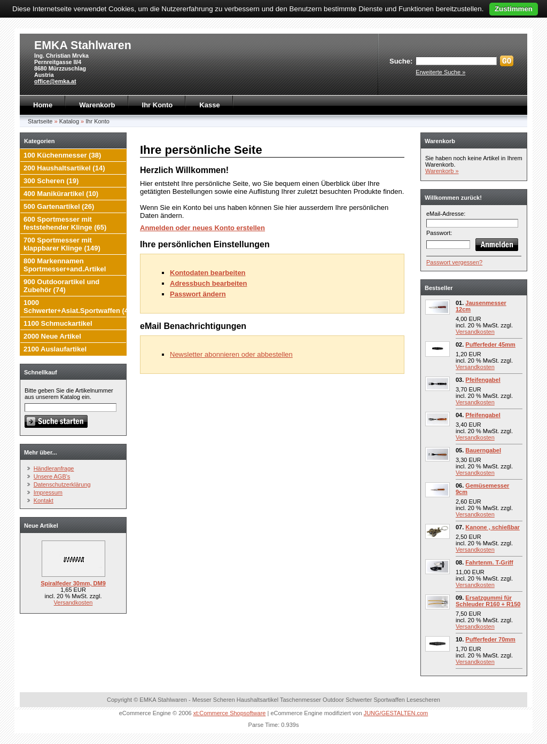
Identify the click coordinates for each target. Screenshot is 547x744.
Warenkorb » (442, 171)
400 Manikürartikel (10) (61, 194)
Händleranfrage (54, 468)
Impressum (48, 492)
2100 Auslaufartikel (55, 349)
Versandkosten (73, 602)
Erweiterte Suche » (440, 72)
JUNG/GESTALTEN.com (396, 713)
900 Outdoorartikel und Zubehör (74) (61, 286)
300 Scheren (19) (51, 181)
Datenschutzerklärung (62, 484)
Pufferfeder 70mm (490, 639)
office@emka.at (55, 81)
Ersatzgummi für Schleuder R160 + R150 (488, 600)
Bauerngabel (483, 450)
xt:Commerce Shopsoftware (229, 713)
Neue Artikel (41, 525)
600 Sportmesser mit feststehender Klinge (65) (65, 223)
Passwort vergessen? (454, 262)
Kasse (209, 105)
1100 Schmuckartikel (58, 323)
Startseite (40, 121)
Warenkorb (97, 105)
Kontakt (43, 500)
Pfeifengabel (482, 380)
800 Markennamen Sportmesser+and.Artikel (65, 265)
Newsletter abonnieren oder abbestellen (231, 354)
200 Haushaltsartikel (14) (64, 168)
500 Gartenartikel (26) (59, 206)
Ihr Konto (157, 105)
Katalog (69, 121)
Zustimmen (514, 9)
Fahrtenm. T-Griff (489, 562)
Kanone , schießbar (492, 527)
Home (42, 105)
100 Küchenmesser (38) (62, 155)
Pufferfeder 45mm (490, 344)
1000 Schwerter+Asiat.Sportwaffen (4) (77, 307)
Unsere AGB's (52, 476)
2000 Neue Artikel (52, 336)
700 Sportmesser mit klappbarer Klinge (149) (62, 244)
